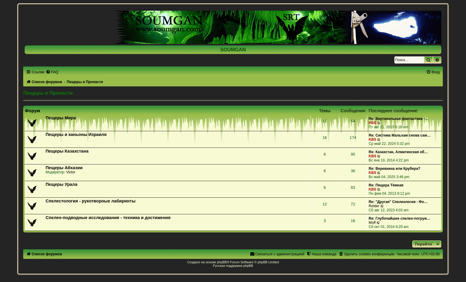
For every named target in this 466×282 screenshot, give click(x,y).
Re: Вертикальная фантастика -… (399, 119)
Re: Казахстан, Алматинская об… (398, 152)
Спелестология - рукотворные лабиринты (90, 201)
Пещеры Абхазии (63, 167)
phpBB (222, 262)
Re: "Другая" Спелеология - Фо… (398, 202)
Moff (372, 223)
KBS (373, 123)
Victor (70, 172)
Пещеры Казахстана (66, 151)
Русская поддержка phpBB (233, 265)
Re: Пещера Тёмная (386, 185)
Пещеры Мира (60, 117)
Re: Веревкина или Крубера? (395, 169)
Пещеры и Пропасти (48, 93)
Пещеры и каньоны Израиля (75, 134)
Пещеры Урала (61, 184)
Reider (374, 206)
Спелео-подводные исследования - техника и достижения (107, 217)
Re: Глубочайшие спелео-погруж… (400, 218)
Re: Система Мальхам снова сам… (400, 135)
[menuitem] (52, 72)
